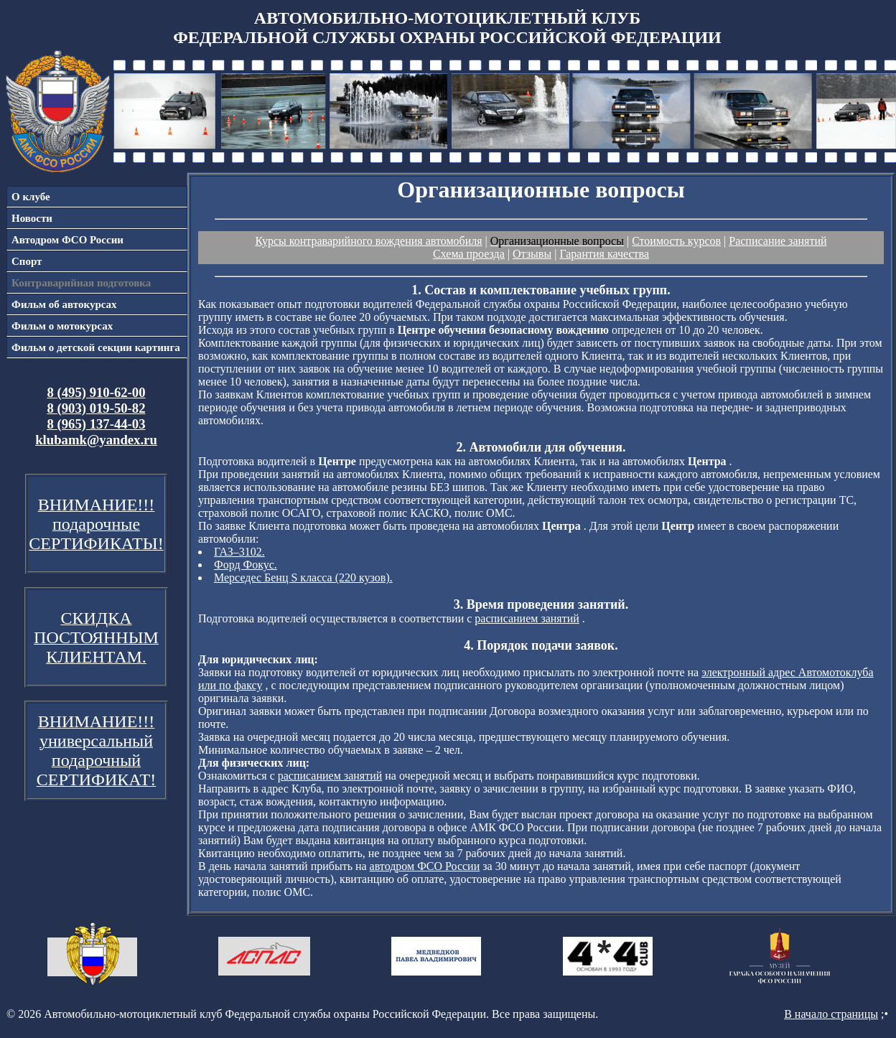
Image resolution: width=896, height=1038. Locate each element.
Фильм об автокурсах (64, 304)
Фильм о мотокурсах (62, 326)
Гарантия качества (604, 254)
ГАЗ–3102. (239, 552)
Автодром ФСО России (67, 240)
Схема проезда (469, 254)
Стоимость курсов (676, 241)
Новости (31, 218)
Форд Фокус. (245, 564)
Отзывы (532, 254)
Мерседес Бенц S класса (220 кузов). (303, 577)
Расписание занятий (777, 241)
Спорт (26, 261)
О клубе (30, 196)
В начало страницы (831, 1014)
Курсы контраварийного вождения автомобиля (368, 241)
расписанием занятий (527, 618)
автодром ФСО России (425, 866)
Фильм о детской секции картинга (95, 347)
